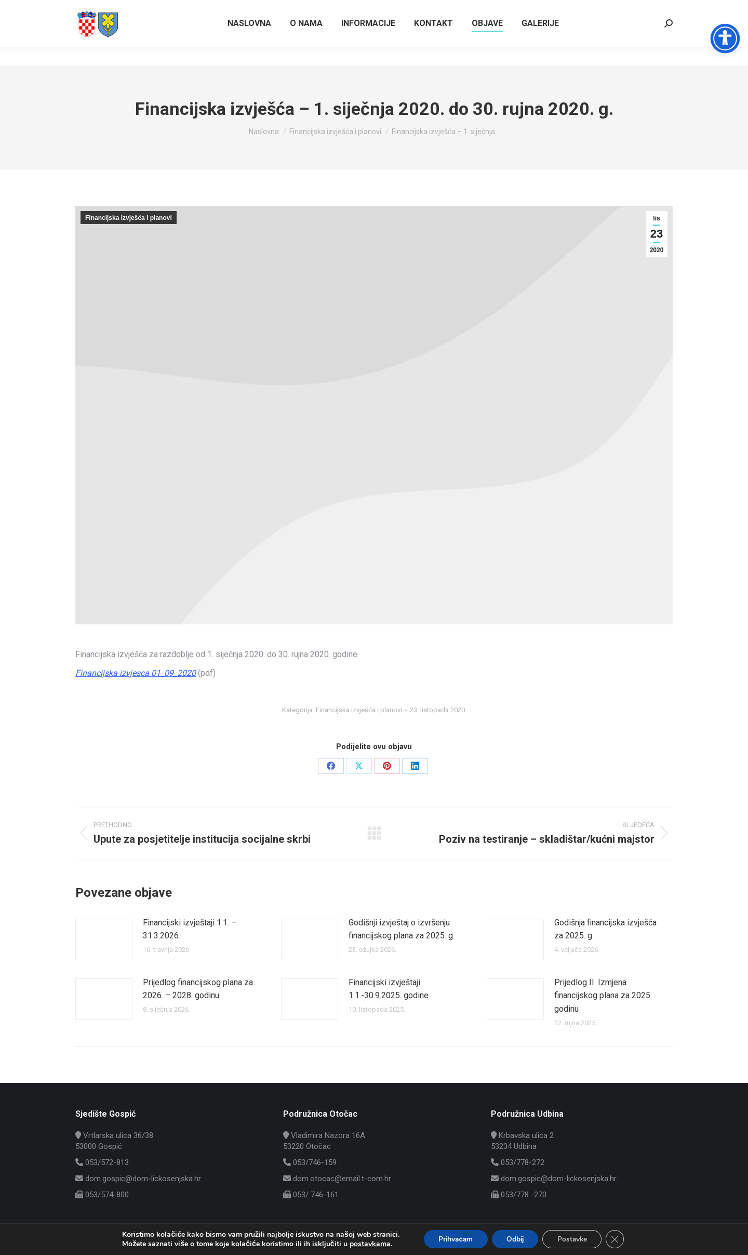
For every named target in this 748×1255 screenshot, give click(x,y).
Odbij (515, 1239)
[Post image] (103, 939)
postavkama (364, 1243)
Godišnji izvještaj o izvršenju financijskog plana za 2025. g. (402, 929)
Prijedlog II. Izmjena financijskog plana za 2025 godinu (602, 995)
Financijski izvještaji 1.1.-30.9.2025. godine (389, 989)
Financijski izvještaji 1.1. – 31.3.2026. (189, 929)
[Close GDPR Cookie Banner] (619, 1239)
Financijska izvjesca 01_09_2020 (135, 673)
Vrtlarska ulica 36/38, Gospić (622, 10)
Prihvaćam (453, 1239)
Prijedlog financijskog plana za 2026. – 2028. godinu (198, 989)
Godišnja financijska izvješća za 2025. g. (605, 929)
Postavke (574, 1239)
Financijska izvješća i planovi (128, 217)
